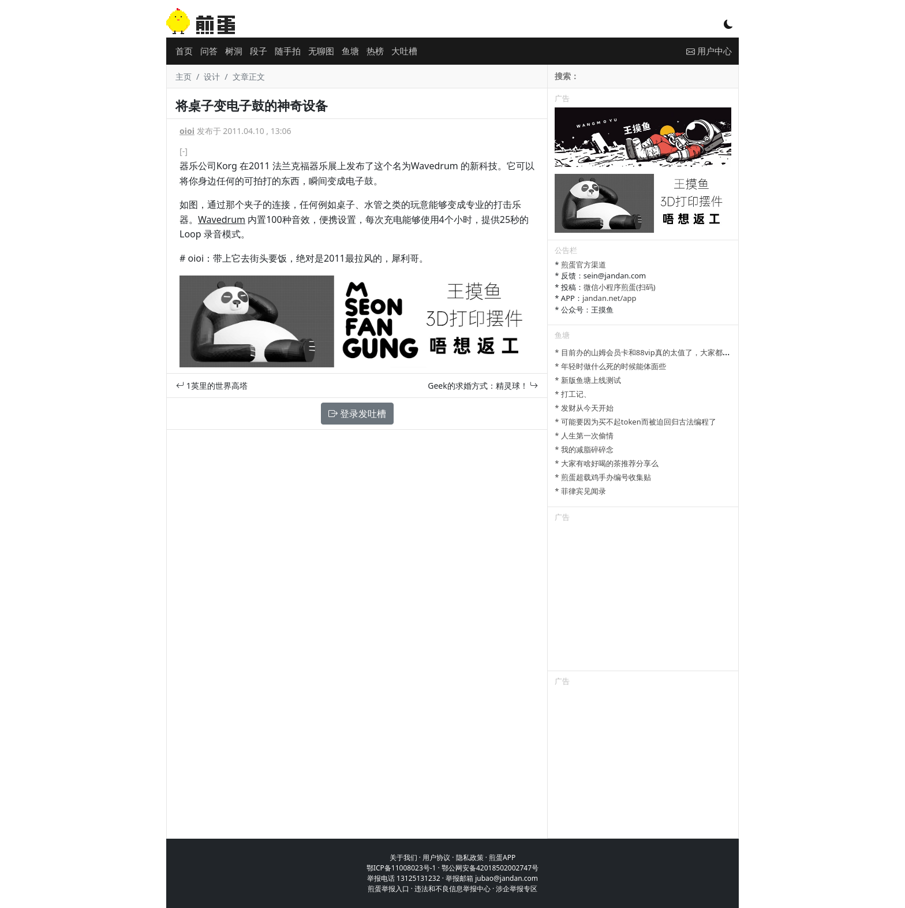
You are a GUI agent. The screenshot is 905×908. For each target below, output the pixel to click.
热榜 (375, 51)
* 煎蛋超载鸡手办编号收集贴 (603, 477)
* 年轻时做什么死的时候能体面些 (610, 366)
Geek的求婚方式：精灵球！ (483, 385)
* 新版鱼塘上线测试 (588, 380)
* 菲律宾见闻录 (580, 491)
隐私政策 (470, 857)
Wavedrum (221, 219)
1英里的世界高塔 (212, 385)
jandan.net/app (609, 298)
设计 (212, 76)
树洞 (233, 51)
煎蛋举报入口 (388, 889)
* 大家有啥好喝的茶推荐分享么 (607, 463)
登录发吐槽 (357, 413)
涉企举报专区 (516, 889)
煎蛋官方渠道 (583, 264)
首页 (184, 51)
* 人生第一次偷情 (584, 435)
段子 (258, 51)
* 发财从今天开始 (584, 408)
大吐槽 (404, 51)
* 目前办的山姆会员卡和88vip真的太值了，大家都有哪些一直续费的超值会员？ (687, 352)
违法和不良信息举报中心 (452, 889)
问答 (209, 51)
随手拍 (288, 51)
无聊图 (321, 51)
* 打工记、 (573, 394)
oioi (187, 130)
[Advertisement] (643, 598)
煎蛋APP (502, 857)
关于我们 (403, 857)
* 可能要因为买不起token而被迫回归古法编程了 (635, 421)
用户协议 (436, 857)
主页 (183, 76)
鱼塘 (350, 51)
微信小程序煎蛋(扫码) (620, 287)
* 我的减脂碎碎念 (584, 449)
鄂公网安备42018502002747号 (490, 868)
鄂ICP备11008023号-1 (401, 868)
